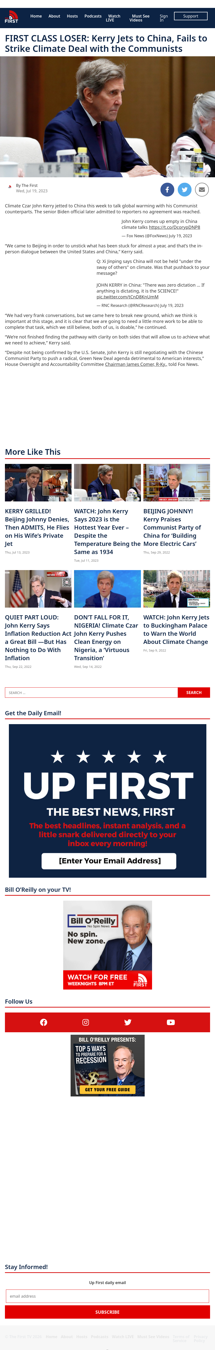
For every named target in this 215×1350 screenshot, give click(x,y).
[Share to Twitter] (185, 190)
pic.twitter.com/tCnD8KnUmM (127, 297)
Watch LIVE (113, 18)
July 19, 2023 (180, 235)
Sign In (164, 18)
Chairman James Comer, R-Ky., (136, 364)
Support (190, 16)
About (54, 16)
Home (36, 16)
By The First (27, 185)
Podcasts (92, 16)
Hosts (72, 16)
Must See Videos (140, 18)
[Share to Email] (202, 190)
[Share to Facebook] (167, 190)
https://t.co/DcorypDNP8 (174, 227)
